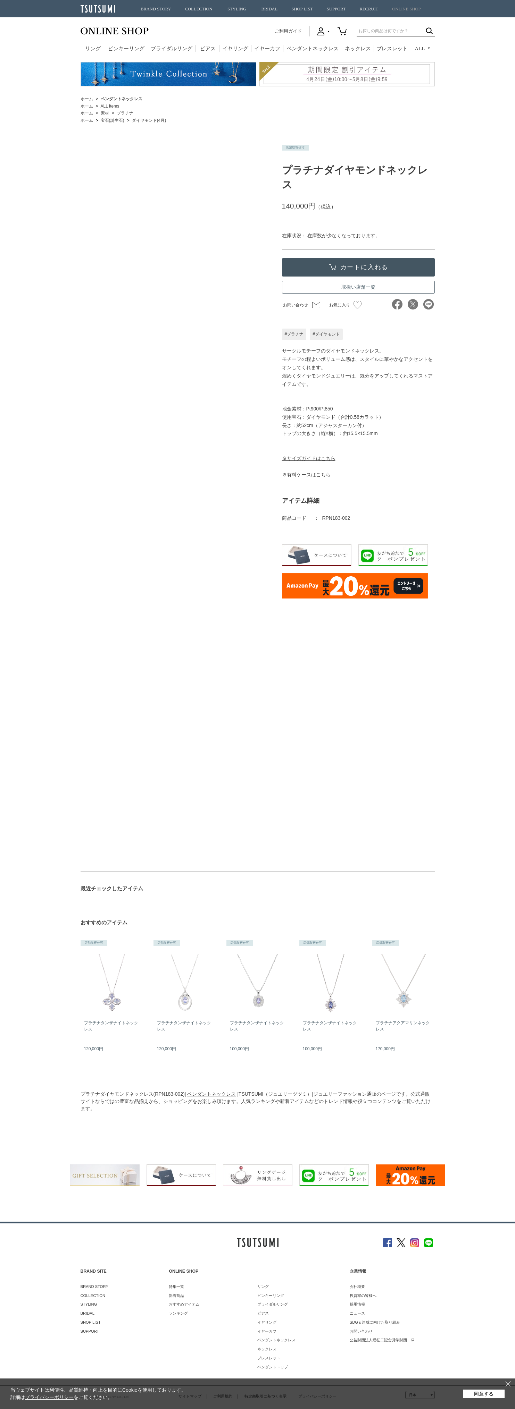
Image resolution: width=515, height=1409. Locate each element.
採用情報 (357, 1304)
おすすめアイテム (184, 1304)
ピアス (208, 48)
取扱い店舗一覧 (358, 287)
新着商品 (176, 1295)
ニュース (357, 1313)
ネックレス (358, 48)
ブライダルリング (171, 48)
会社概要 (357, 1286)
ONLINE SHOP (406, 9)
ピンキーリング (126, 48)
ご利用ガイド (288, 31)
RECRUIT (368, 9)
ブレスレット (392, 48)
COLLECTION (199, 9)
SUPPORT (336, 9)
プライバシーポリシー (49, 1397)
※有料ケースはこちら (306, 474)
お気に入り (345, 305)
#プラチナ (294, 334)
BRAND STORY (156, 9)
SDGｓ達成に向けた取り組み (375, 1322)
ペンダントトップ (272, 1367)
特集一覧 (176, 1286)
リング (93, 48)
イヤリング (235, 48)
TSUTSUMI (98, 9)
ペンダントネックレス (312, 48)
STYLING (236, 9)
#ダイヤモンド (326, 334)
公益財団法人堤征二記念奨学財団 (378, 1340)
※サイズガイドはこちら (308, 458)
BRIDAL (269, 9)
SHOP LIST (302, 9)
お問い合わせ (295, 305)
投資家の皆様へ (363, 1295)
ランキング (178, 1313)
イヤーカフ (267, 48)
